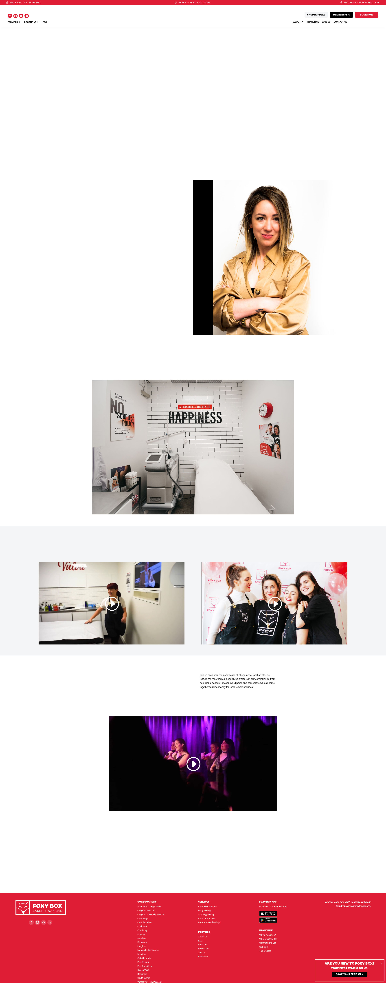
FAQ (200, 941)
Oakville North (144, 958)
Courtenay (142, 931)
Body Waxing (204, 911)
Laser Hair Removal (207, 907)
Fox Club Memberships (209, 923)
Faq (45, 22)
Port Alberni (143, 962)
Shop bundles (316, 14)
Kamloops (142, 942)
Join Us (326, 22)
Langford (141, 946)
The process (265, 951)
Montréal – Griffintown (148, 950)
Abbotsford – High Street (149, 907)
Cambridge (142, 919)
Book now (366, 14)
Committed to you (267, 943)
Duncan (141, 935)
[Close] (381, 963)
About (296, 22)
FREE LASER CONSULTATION (194, 3)
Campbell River (144, 923)
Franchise (313, 22)
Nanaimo (141, 954)
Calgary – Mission (145, 911)
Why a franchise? (267, 935)
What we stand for (268, 939)
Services (13, 22)
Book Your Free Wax (349, 974)
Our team (263, 947)
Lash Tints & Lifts (206, 919)
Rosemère (142, 974)
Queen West (143, 970)
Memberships (341, 14)
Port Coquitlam (144, 966)
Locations (30, 22)
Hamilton (141, 939)
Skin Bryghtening (206, 915)
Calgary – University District (150, 915)
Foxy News (203, 949)
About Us (202, 937)
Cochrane (142, 927)
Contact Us (340, 22)
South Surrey (143, 978)
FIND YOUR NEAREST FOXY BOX (359, 3)
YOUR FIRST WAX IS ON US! (23, 3)
